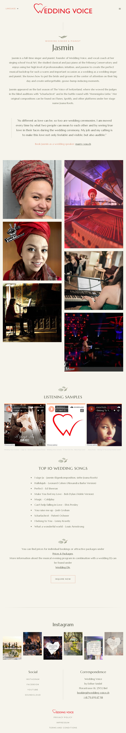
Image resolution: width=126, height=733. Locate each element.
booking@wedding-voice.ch (93, 692)
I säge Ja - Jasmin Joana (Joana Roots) (32, 450)
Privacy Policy (63, 717)
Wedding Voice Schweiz (11, 450)
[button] (12, 9)
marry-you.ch (83, 144)
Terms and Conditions (63, 728)
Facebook (33, 684)
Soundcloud (33, 695)
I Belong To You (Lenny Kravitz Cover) (109, 450)
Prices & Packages (63, 553)
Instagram (33, 679)
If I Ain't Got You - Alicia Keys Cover (74, 450)
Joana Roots (92, 450)
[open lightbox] (32, 189)
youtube (33, 690)
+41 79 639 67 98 (93, 697)
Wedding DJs (62, 567)
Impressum (63, 723)
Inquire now (63, 579)
